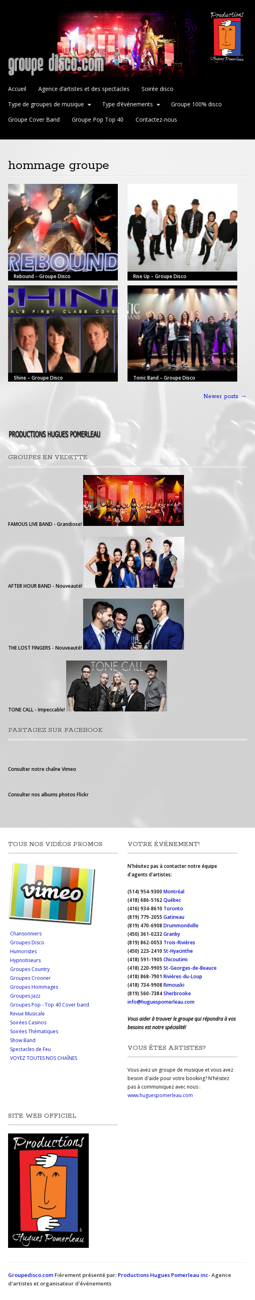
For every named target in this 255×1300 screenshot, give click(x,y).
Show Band (23, 1040)
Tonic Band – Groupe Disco (164, 377)
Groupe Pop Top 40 (97, 119)
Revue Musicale (27, 1013)
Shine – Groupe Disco (38, 377)
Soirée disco (157, 89)
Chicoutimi (175, 959)
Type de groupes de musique (48, 105)
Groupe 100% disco (196, 104)
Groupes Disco (27, 942)
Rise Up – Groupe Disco (159, 276)
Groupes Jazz (25, 995)
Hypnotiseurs (25, 960)
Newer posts (225, 396)
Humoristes (23, 951)
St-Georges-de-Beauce (190, 967)
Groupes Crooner (30, 978)
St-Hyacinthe (178, 951)
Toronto (173, 908)
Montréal (173, 891)
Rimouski (174, 984)
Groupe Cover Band (34, 119)
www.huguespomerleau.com (160, 1095)
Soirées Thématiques (34, 1031)
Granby (171, 934)
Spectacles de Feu (30, 1049)
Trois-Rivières (179, 942)
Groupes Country (30, 969)
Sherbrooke (177, 993)
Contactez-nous (156, 119)
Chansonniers (26, 933)
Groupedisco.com (30, 1275)
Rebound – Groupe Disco (42, 276)
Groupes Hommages (34, 986)
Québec (172, 900)
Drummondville (181, 925)
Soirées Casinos (28, 1022)
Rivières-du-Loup (182, 976)
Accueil (17, 89)
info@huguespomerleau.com (161, 1001)
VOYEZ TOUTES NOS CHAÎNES (43, 1058)
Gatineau (173, 917)
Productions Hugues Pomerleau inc (163, 1275)
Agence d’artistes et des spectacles (84, 89)
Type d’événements (129, 105)
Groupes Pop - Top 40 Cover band (49, 1004)
